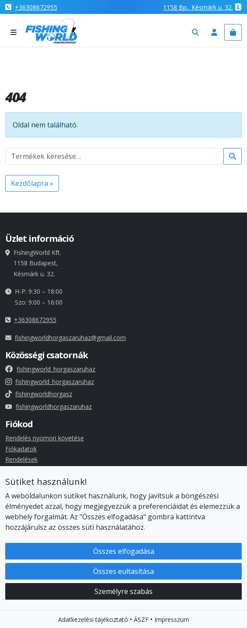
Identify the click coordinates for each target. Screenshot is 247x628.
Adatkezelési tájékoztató (93, 620)
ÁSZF (141, 620)
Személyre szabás (123, 592)
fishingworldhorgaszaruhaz (48, 406)
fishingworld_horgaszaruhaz (50, 369)
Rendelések (21, 459)
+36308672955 (36, 7)
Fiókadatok (21, 449)
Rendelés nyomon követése (44, 438)
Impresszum (171, 620)
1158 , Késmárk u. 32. (198, 7)
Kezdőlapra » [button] (32, 183)
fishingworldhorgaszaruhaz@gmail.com (70, 337)
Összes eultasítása (123, 572)
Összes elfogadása (123, 552)
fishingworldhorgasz (38, 394)
